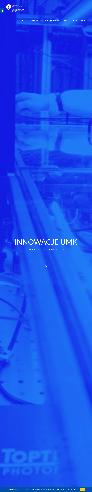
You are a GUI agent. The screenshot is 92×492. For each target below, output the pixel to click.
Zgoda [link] (82, 489)
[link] (2, 10)
